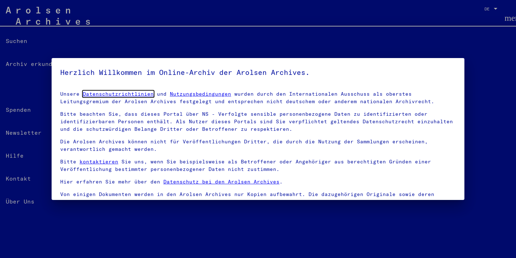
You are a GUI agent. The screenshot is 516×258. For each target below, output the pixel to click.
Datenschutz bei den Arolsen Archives (221, 181)
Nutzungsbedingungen (200, 94)
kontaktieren (99, 161)
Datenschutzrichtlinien (118, 94)
